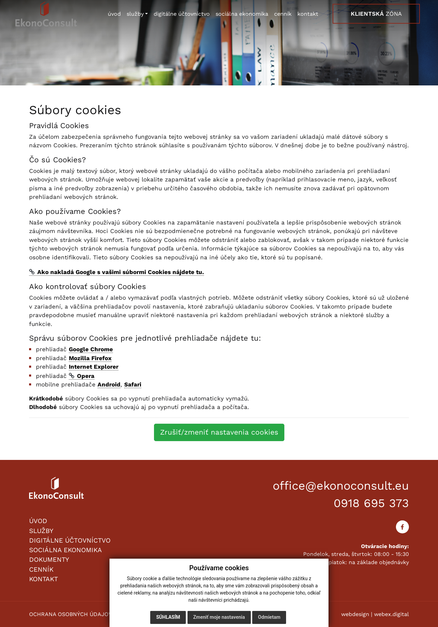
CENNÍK (41, 569)
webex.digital (391, 614)
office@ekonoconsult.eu (341, 485)
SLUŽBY (41, 531)
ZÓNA (376, 14)
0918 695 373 (371, 503)
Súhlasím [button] (168, 617)
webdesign (355, 614)
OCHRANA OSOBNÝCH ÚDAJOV (70, 614)
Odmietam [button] (269, 617)
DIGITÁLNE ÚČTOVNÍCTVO (70, 540)
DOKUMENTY (49, 559)
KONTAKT (43, 579)
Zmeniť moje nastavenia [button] (219, 617)
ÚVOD (38, 521)
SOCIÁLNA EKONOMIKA (65, 550)
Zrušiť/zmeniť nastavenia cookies (219, 432)
